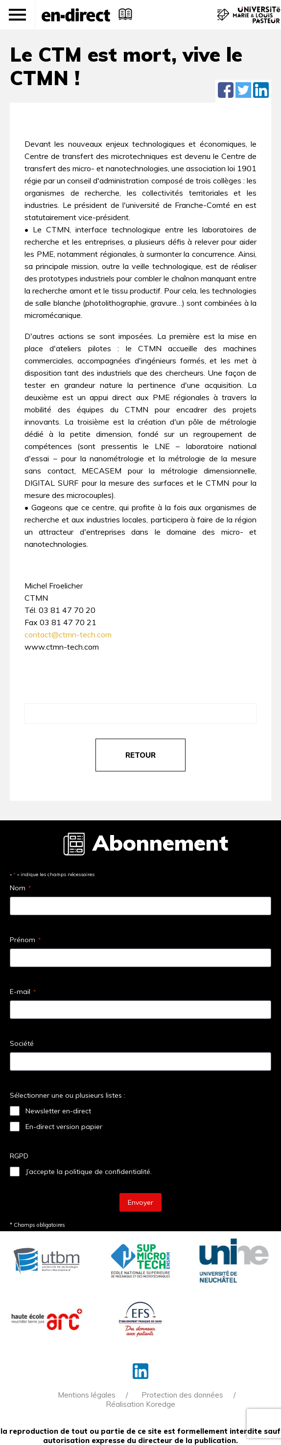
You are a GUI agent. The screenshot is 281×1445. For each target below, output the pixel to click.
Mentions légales (87, 1395)
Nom (20, 887)
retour (140, 755)
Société (22, 1043)
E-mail (23, 991)
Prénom (25, 939)
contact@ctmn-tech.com (68, 634)
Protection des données (182, 1395)
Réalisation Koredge (140, 1404)
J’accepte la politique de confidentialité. (88, 1171)
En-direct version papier (63, 1126)
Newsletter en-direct (58, 1110)
